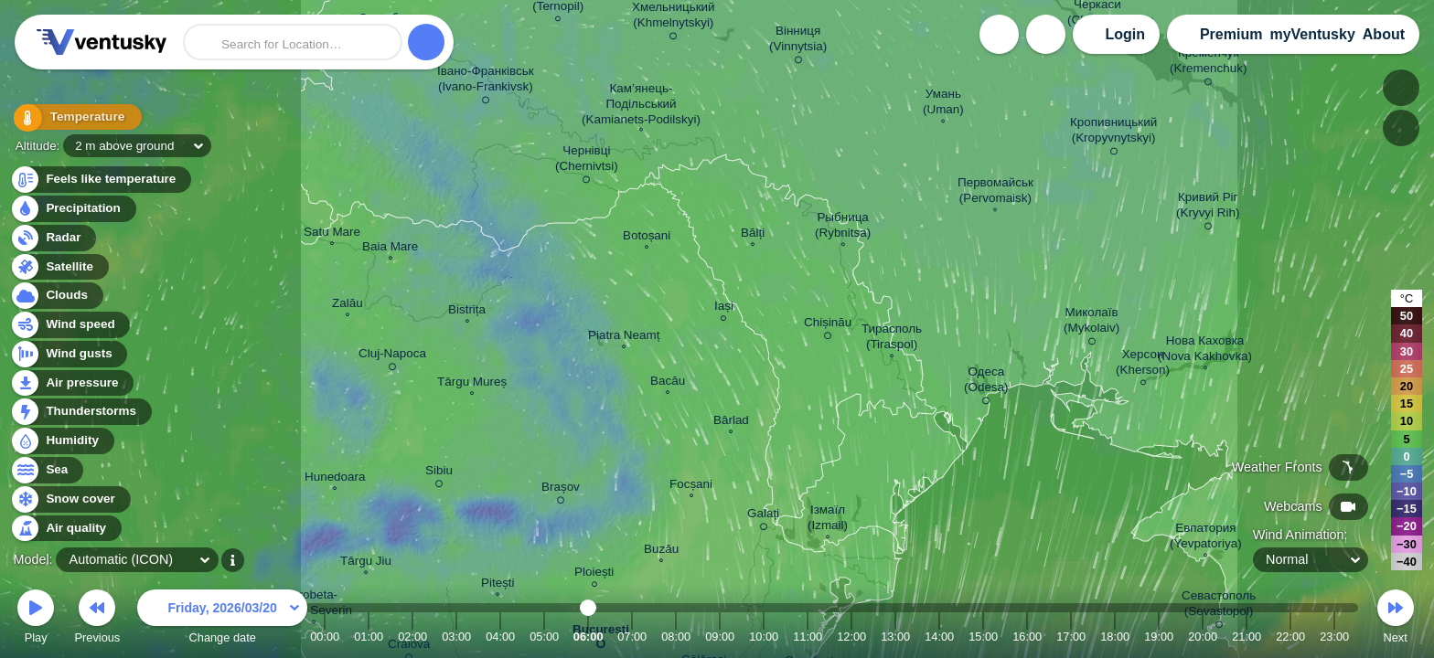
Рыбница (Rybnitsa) (843, 227)
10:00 (763, 636)
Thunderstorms (80, 411)
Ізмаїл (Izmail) (828, 519)
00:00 (324, 636)
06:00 (588, 636)
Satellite (59, 267)
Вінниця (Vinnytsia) (798, 41)
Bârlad (731, 422)
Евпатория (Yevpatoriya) (1206, 538)
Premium (1231, 34)
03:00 (456, 636)
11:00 (807, 636)
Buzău (661, 551)
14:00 (939, 636)
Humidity (62, 441)
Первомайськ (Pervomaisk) (995, 192)
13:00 (895, 636)
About (1384, 34)
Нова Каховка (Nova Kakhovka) (1205, 350)
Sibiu (439, 473)
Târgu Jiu (365, 563)
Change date (222, 619)
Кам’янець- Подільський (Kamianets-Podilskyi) (641, 105)
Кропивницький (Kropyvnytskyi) (1113, 133)
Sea (46, 470)
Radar (53, 238)
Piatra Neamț (623, 337)
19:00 (1158, 636)
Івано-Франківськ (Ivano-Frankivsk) (485, 82)
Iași (723, 308)
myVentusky (1311, 34)
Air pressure (72, 383)
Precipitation (73, 209)
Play (35, 619)
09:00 (719, 636)
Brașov (560, 490)
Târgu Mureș (472, 384)
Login (1125, 34)
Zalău (347, 305)
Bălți (753, 235)
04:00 (500, 636)
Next (1395, 619)
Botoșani (646, 237)
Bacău (667, 383)
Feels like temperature (100, 179)
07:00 (632, 636)
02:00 (412, 636)
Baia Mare (390, 248)
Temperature (72, 118)
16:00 (1027, 636)
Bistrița (467, 311)
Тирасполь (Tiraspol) (891, 339)
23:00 (1334, 636)
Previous (97, 619)
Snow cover (70, 499)
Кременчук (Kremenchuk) (1208, 63)
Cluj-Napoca (392, 356)
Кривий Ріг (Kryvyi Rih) (1207, 208)
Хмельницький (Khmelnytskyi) (673, 18)
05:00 (544, 636)
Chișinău (827, 325)
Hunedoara (335, 479)
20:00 (1202, 636)
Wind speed (70, 325)
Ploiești (594, 574)
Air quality (65, 528)
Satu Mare (332, 234)
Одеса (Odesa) (986, 382)
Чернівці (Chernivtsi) (586, 161)
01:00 (368, 636)
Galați (763, 516)
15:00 (983, 636)
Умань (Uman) (943, 104)
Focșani (690, 486)
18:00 (1114, 636)
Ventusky (98, 42)
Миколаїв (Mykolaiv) (1091, 323)
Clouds (56, 295)
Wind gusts (68, 354)
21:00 (1246, 636)
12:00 (851, 636)
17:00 (1071, 636)
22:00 (1290, 636)
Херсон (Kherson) (1143, 364)
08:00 (675, 636)
